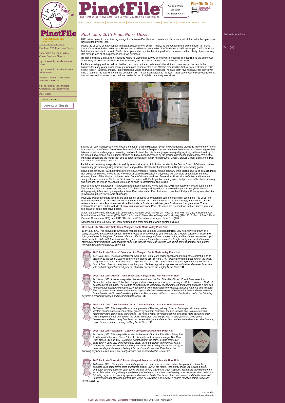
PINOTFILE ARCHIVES (91, 22)
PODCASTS (169, 22)
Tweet (226, 47)
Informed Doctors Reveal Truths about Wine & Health (54, 79)
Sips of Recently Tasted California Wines (55, 63)
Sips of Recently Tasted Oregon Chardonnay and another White (54, 87)
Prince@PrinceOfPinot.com (147, 400)
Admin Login (166, 400)
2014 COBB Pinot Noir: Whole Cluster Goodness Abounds (54, 55)
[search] (57, 106)
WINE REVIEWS (116, 22)
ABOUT (205, 22)
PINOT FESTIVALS (188, 22)
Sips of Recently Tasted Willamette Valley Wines (56, 71)
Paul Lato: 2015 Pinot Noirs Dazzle (56, 48)
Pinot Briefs (45, 93)
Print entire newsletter (234, 34)
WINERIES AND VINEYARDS (144, 22)
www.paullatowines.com (136, 206)
